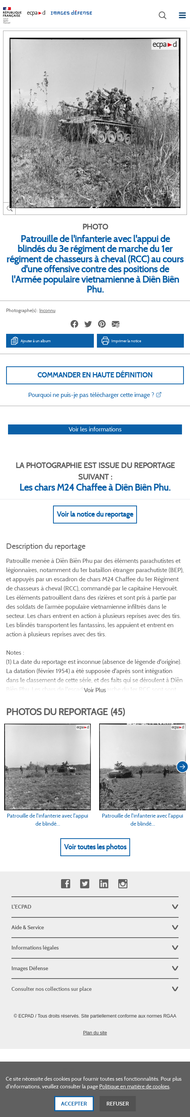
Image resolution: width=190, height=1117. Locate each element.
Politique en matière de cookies (134, 1100)
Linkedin (103, 884)
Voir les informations (95, 429)
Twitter (84, 884)
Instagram (122, 884)
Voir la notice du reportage (95, 514)
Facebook (65, 884)
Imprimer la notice (121, 340)
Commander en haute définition (95, 375)
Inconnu (47, 310)
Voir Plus (95, 690)
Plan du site (95, 1033)
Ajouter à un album (30, 340)
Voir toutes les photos (95, 847)
